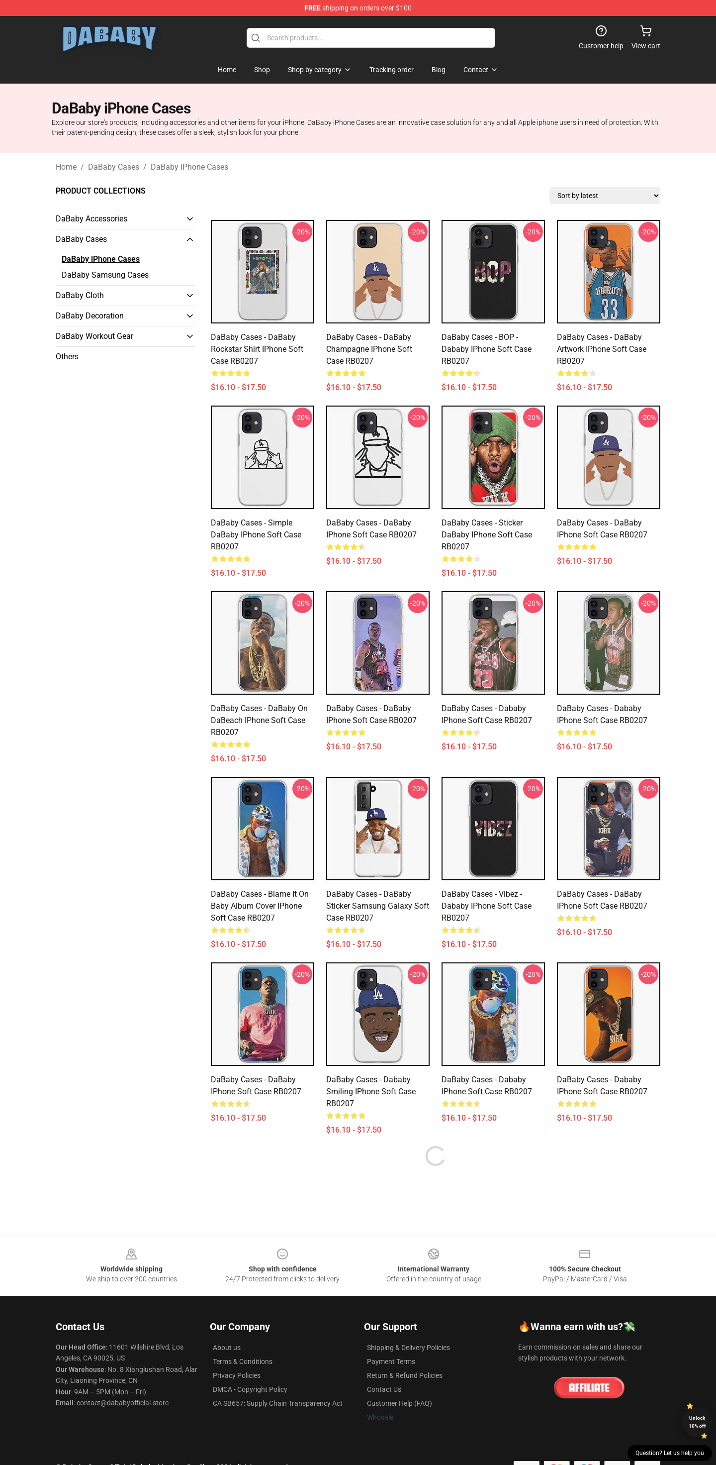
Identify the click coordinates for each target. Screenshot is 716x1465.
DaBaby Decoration (90, 315)
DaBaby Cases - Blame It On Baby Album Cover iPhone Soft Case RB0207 (260, 906)
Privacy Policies (237, 1375)
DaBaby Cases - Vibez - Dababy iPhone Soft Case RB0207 (487, 906)
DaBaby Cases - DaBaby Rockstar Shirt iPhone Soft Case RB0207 (257, 349)
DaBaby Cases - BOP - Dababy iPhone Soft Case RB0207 (487, 349)
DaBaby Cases (113, 167)
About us (227, 1348)
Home (66, 167)
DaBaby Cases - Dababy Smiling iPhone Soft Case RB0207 (371, 1091)
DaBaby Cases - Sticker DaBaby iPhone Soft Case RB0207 (487, 534)
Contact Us (384, 1389)
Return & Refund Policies (405, 1375)
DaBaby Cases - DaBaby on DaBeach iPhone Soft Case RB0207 (259, 720)
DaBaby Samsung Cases (105, 275)
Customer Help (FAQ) (399, 1403)
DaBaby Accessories (91, 218)
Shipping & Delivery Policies (408, 1348)
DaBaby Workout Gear (94, 336)
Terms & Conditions (242, 1361)
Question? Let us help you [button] (669, 1453)
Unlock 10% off (697, 1422)
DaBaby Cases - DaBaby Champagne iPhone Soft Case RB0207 (369, 349)
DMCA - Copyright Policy (250, 1389)
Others (67, 356)
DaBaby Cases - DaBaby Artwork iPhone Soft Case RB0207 (601, 349)
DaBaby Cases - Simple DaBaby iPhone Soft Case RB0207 (256, 534)
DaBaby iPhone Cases (189, 167)
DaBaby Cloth (80, 295)
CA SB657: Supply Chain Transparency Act (278, 1403)
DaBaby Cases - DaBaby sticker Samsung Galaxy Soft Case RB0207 (377, 906)
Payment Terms (391, 1361)
